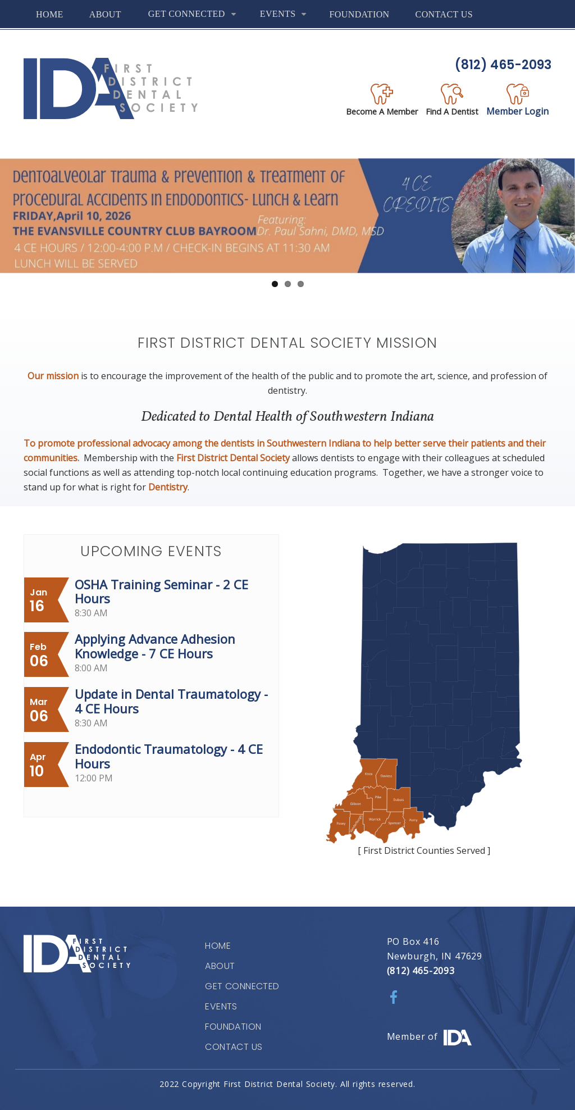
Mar (39, 701)
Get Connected (194, 18)
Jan (38, 592)
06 (39, 661)
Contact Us (444, 14)
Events (286, 18)
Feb (38, 646)
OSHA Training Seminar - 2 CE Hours (161, 591)
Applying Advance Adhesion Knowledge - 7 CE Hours (155, 646)
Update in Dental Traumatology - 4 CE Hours (171, 701)
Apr (38, 756)
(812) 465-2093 (503, 65)
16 (37, 606)
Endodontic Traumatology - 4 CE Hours (169, 756)
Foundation (359, 14)
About (105, 14)
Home (49, 14)
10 (37, 771)
